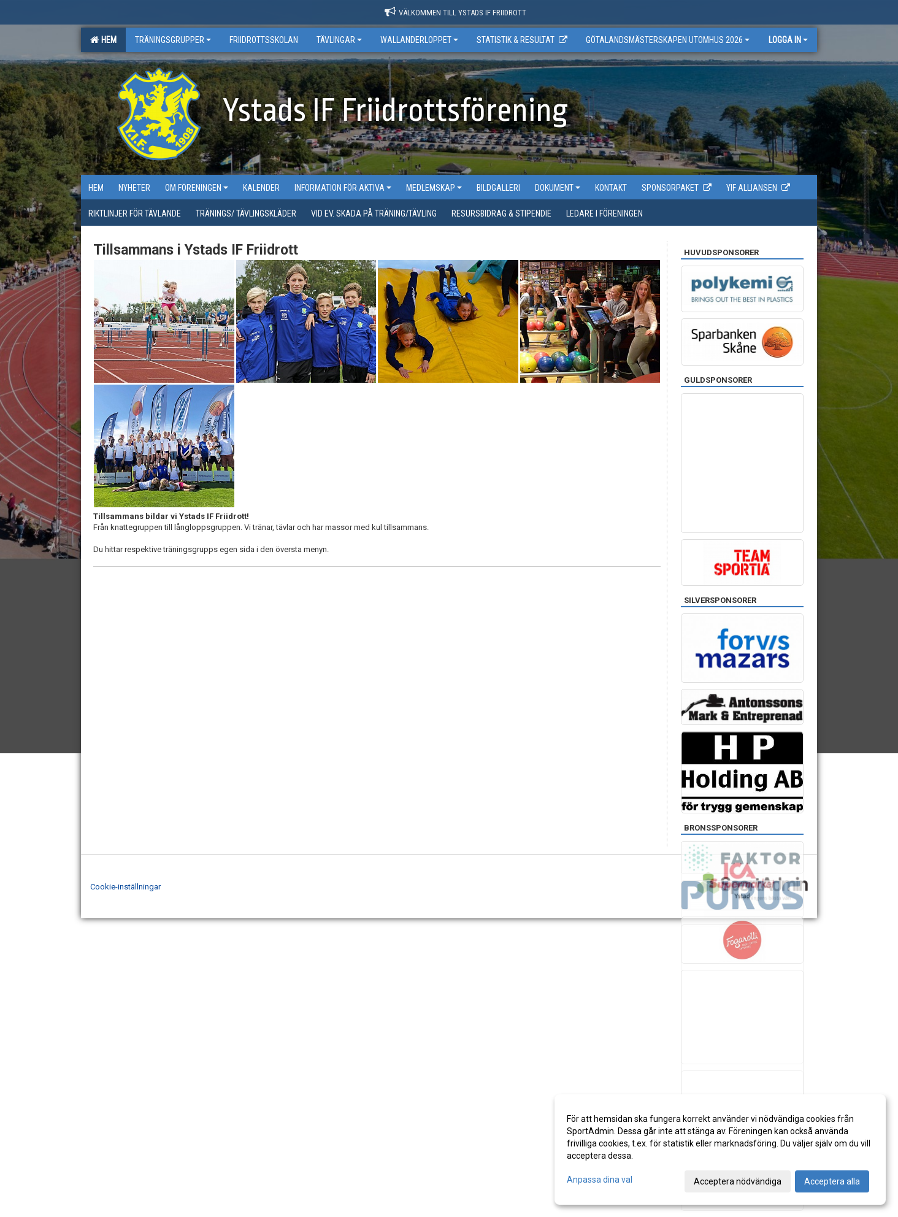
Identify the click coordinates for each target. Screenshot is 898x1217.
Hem (103, 40)
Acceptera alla (832, 1181)
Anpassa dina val (599, 1179)
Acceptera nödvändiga (737, 1181)
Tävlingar (339, 40)
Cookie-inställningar (125, 886)
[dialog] (720, 1149)
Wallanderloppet (419, 40)
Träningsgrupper (173, 40)
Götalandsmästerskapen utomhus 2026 (668, 40)
